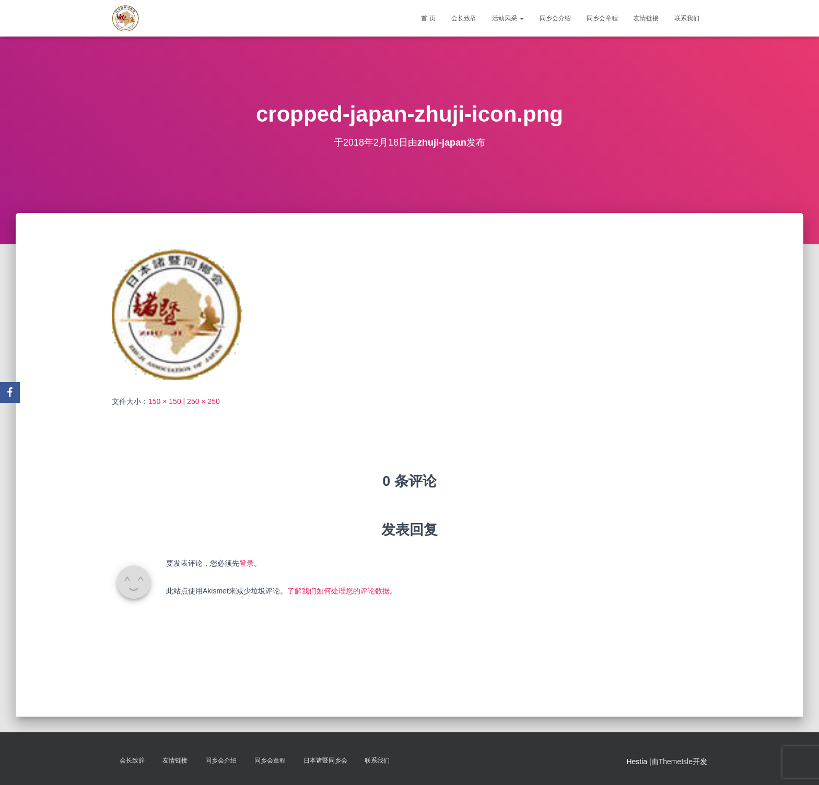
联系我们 (686, 18)
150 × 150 (164, 401)
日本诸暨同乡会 (325, 760)
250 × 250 (203, 401)
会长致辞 (463, 18)
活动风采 (508, 18)
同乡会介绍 (555, 18)
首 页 (428, 18)
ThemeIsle (676, 761)
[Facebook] (10, 392)
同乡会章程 (602, 18)
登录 (246, 563)
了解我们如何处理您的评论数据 (338, 591)
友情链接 (646, 18)
